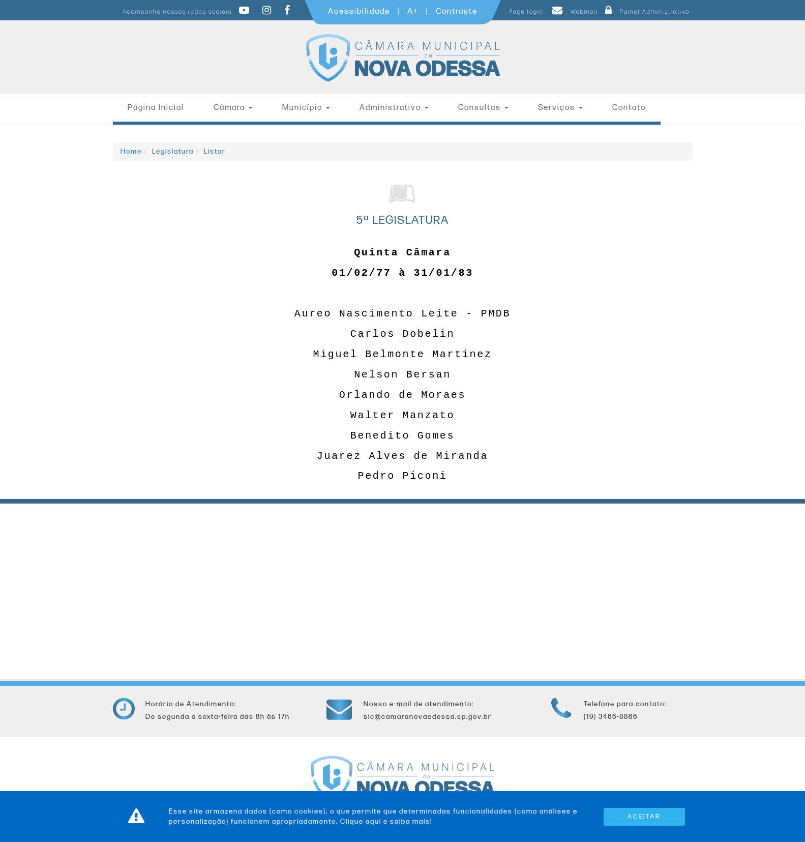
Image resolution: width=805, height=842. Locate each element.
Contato (629, 107)
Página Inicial (156, 107)
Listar (215, 151)
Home (131, 151)
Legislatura (173, 151)
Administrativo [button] (394, 107)
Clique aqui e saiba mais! (386, 821)
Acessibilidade (359, 11)
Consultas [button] (483, 107)
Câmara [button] (233, 107)
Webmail (573, 12)
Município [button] (306, 107)
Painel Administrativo (645, 12)
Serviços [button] (560, 107)
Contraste (457, 11)
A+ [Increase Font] (413, 11)
